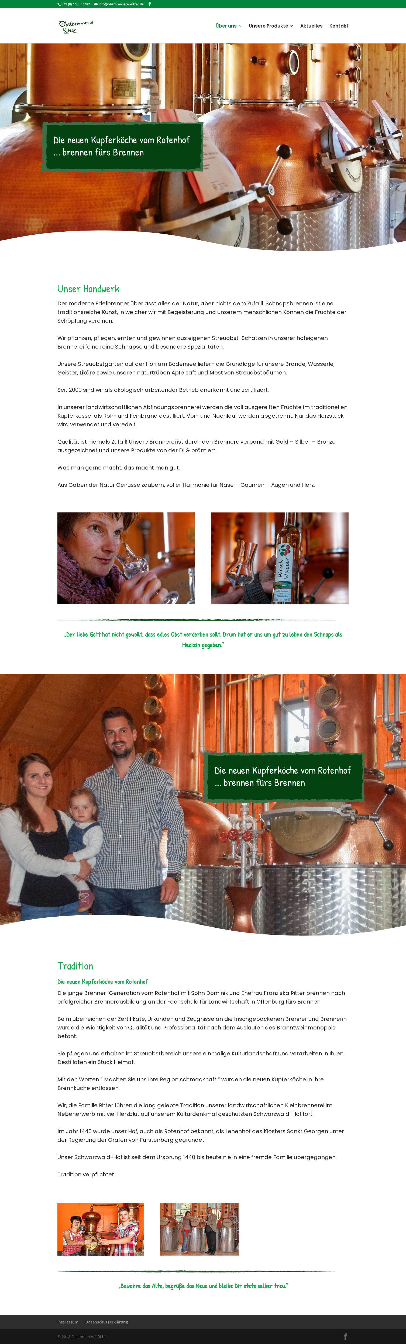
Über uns (226, 26)
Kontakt (339, 26)
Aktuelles (311, 26)
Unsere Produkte (268, 26)
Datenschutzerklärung (106, 1322)
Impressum (67, 1322)
